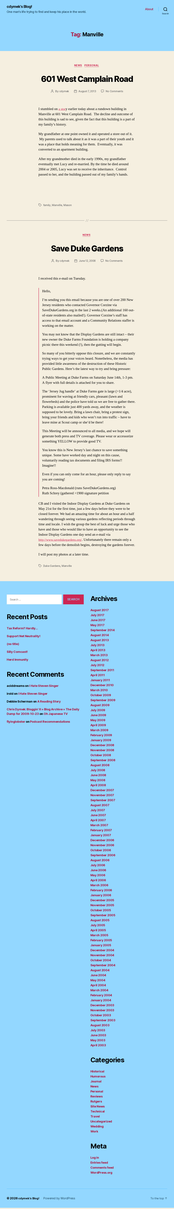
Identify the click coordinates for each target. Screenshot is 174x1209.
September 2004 (102, 966)
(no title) (13, 645)
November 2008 (102, 751)
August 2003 (100, 1026)
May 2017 (97, 626)
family (46, 206)
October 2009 (100, 696)
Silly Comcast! (17, 653)
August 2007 (99, 806)
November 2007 (102, 796)
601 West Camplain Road (87, 78)
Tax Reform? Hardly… (22, 629)
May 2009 (97, 721)
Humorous (98, 1077)
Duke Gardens (52, 567)
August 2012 (99, 661)
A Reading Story (49, 703)
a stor (62, 110)
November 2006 (102, 846)
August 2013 (99, 641)
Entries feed (99, 1164)
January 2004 (100, 1001)
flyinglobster (16, 723)
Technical (97, 1112)
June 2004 (98, 976)
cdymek (63, 92)
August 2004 (100, 971)
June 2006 (98, 871)
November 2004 (102, 956)
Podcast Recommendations (50, 723)
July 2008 (97, 771)
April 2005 (98, 931)
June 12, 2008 (87, 262)
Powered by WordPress (60, 1199)
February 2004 (101, 996)
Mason (67, 206)
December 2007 (102, 791)
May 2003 (97, 1041)
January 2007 (100, 836)
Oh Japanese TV (56, 715)
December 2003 (102, 1006)
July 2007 (97, 811)
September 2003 (102, 1021)
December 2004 (102, 951)
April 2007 (98, 821)
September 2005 (102, 916)
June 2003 (98, 1036)
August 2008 (100, 766)
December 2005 (102, 901)
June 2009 (98, 716)
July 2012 (97, 666)
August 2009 (100, 706)
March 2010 (99, 691)
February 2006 (101, 891)
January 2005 (100, 946)
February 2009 (101, 736)
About (149, 9)
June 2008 (98, 776)
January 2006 (100, 896)
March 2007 (99, 826)
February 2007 (101, 831)
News (78, 66)
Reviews (96, 1097)
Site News (97, 1107)
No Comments (115, 92)
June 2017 (98, 621)
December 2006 (102, 841)
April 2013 (97, 651)
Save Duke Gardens (87, 249)
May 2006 (97, 876)
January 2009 (100, 741)
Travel (95, 1117)
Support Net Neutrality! (23, 637)
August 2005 (100, 921)
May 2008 (97, 781)
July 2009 (97, 711)
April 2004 (98, 986)
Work (94, 1132)
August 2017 (99, 611)
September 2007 (102, 801)
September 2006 (102, 856)
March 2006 (99, 886)
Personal (92, 66)
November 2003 (102, 1011)
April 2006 (98, 881)
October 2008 (100, 756)
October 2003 (100, 1016)
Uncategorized (101, 1122)
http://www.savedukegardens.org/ (62, 541)
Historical (97, 1072)
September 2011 (102, 671)
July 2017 (97, 616)
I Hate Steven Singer (44, 687)
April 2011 (97, 676)
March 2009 (99, 731)
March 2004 (99, 991)
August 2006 (100, 861)
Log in (94, 1159)
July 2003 (97, 1031)
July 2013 (97, 646)
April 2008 (98, 786)
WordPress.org (101, 1174)
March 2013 (99, 656)
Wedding (97, 1127)
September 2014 (102, 631)
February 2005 (101, 941)
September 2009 (102, 701)
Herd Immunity (17, 661)
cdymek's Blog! (20, 7)
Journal (95, 1082)
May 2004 (97, 981)
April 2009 (98, 726)
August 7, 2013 (87, 92)
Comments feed (102, 1169)
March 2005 (99, 936)
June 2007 (98, 816)
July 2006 (97, 866)
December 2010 (102, 686)
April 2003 (98, 1046)
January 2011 (100, 681)
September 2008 (102, 761)
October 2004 (100, 961)
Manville (57, 206)
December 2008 (102, 746)
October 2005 (100, 911)
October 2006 (100, 851)
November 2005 (102, 906)
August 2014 (99, 636)
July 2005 (97, 926)
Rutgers (96, 1102)
